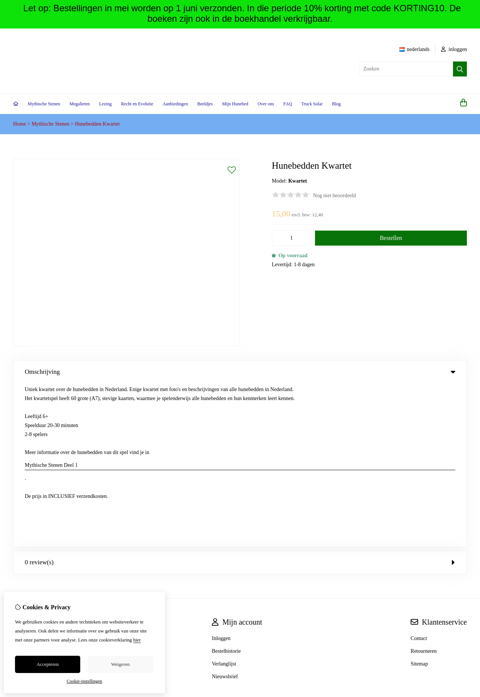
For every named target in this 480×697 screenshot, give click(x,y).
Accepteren (47, 664)
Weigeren (120, 664)
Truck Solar (312, 103)
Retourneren (423, 487)
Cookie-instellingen (84, 681)
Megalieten (79, 103)
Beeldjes (205, 103)
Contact (419, 475)
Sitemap (419, 500)
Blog (336, 103)
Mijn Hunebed (235, 103)
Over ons (266, 103)
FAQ (288, 103)
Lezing (105, 103)
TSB (463, 547)
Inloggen (221, 475)
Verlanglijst (224, 500)
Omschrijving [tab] (240, 371)
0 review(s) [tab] (240, 398)
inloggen (454, 49)
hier (137, 640)
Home (19, 124)
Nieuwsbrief (225, 513)
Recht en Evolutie (137, 103)
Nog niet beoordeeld (334, 195)
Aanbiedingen (175, 103)
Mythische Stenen (44, 103)
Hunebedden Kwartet (97, 124)
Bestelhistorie (226, 487)
